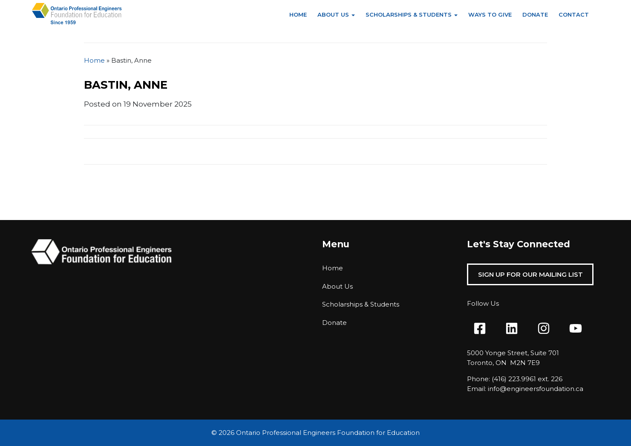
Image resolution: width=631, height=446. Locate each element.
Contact (574, 14)
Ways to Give (490, 14)
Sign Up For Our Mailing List (530, 274)
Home (298, 14)
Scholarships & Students (409, 14)
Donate (535, 14)
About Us (333, 14)
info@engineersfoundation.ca (535, 389)
